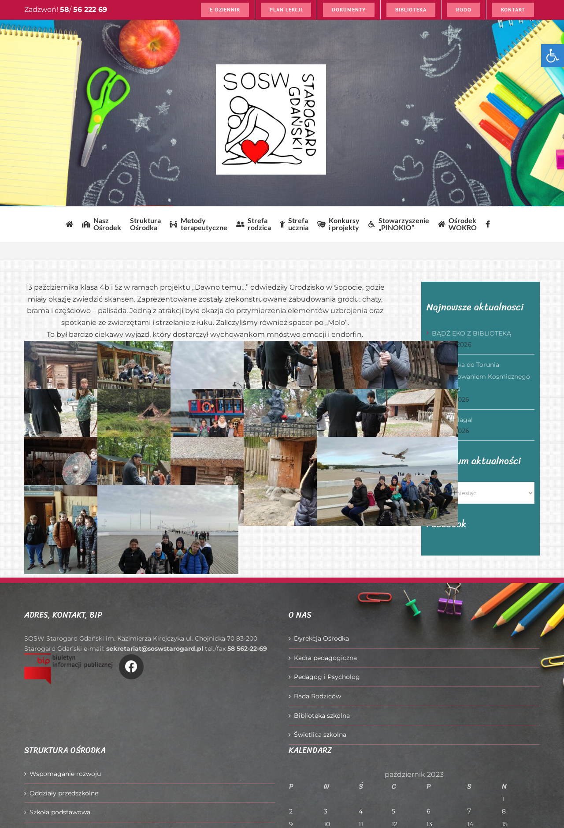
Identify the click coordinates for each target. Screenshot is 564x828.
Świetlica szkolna (320, 734)
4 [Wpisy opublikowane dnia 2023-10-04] (361, 811)
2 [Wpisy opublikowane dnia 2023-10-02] (291, 811)
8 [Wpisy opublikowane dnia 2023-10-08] (504, 811)
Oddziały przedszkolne (64, 793)
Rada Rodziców (317, 696)
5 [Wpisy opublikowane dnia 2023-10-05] (393, 811)
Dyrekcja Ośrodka (321, 638)
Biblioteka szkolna (322, 715)
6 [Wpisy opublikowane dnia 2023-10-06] (428, 811)
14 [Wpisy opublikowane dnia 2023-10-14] (470, 824)
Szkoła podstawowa (60, 812)
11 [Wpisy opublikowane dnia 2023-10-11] (361, 824)
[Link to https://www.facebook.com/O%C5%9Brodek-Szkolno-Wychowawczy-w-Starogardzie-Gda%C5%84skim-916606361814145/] (131, 666)
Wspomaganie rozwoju (65, 773)
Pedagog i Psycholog (327, 676)
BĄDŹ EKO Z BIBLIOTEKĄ (471, 333)
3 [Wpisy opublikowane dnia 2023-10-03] (325, 811)
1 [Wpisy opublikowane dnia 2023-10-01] (503, 798)
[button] (552, 55)
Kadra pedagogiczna (325, 657)
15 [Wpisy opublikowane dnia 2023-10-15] (505, 824)
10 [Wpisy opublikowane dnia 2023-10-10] (327, 824)
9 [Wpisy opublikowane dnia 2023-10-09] (291, 824)
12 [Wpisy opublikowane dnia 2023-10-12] (394, 824)
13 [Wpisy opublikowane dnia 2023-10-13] (429, 824)
